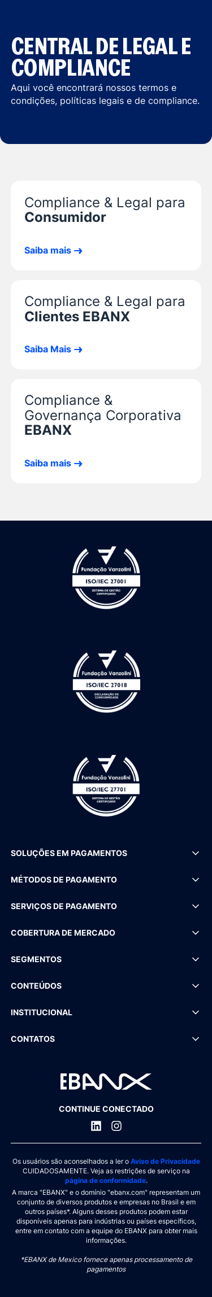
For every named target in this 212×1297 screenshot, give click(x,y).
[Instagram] (116, 1126)
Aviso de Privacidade (165, 1161)
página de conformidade (105, 1180)
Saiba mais (47, 250)
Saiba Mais (47, 349)
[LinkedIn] (96, 1126)
